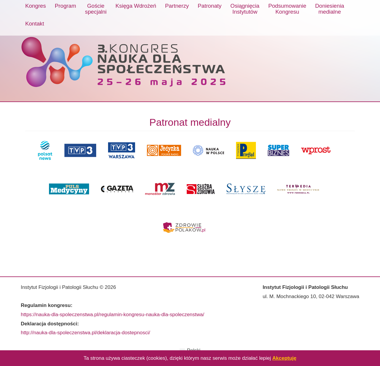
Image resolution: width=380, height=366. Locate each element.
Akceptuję (284, 358)
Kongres (35, 6)
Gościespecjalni (96, 9)
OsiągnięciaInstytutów (244, 9)
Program (65, 6)
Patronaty (209, 6)
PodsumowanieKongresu (287, 9)
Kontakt (34, 23)
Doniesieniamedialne (329, 9)
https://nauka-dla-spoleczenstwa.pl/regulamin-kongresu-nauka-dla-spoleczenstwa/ (112, 314)
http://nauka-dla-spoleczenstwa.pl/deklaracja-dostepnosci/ (85, 332)
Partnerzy (177, 6)
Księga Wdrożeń (135, 6)
